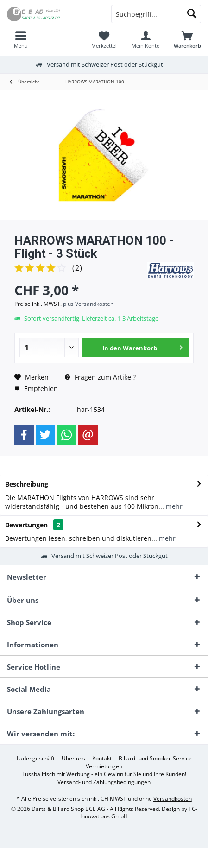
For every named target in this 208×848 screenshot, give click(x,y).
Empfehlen (36, 388)
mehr (173, 506)
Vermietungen (104, 766)
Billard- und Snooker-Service (155, 758)
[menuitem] (21, 39)
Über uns (73, 758)
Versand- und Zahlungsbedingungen (104, 782)
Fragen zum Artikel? (100, 377)
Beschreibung (26, 484)
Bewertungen (26, 524)
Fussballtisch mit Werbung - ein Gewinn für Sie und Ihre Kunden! (104, 774)
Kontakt (102, 758)
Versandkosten (172, 799)
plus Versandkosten (88, 304)
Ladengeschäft (36, 758)
